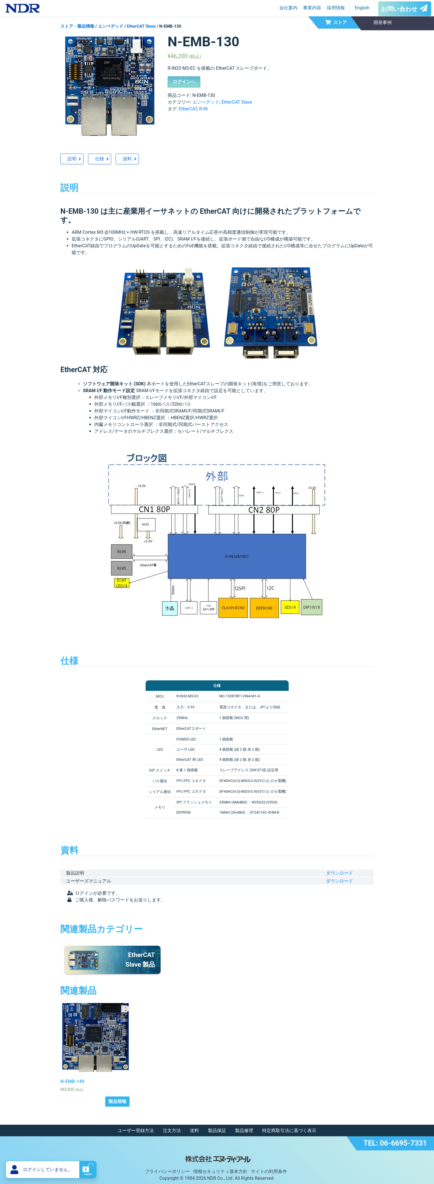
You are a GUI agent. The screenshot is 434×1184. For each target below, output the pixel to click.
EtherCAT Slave (141, 26)
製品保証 (217, 1130)
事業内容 (312, 7)
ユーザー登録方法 (136, 1130)
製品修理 (244, 1130)
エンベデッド (110, 26)
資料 (127, 158)
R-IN (203, 109)
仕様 (99, 158)
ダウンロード (339, 873)
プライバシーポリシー (167, 1171)
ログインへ (184, 81)
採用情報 (336, 7)
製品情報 (117, 1101)
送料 (194, 1130)
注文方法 (172, 1130)
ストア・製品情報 (77, 26)
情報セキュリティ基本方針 (220, 1171)
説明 (71, 158)
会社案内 (288, 7)
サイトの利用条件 (269, 1171)
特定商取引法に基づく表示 (289, 1130)
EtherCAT (188, 109)
